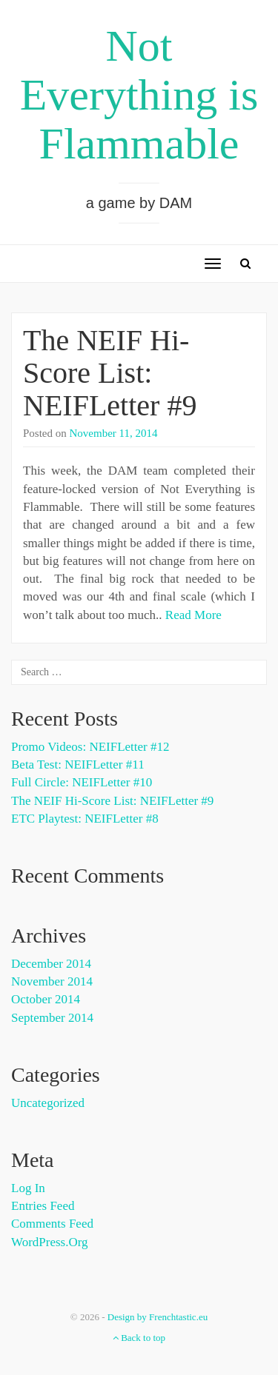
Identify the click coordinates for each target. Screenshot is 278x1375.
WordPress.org (49, 1242)
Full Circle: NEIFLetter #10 (81, 782)
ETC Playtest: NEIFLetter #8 (85, 819)
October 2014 (45, 999)
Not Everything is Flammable (139, 94)
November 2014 (52, 981)
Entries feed (42, 1206)
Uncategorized (48, 1103)
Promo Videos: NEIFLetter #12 (90, 747)
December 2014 (51, 964)
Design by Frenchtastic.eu (157, 1316)
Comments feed (52, 1224)
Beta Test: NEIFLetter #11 (78, 764)
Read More (193, 615)
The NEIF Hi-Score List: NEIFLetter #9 (109, 373)
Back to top (139, 1337)
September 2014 (52, 1018)
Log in (28, 1188)
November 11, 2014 (114, 433)
